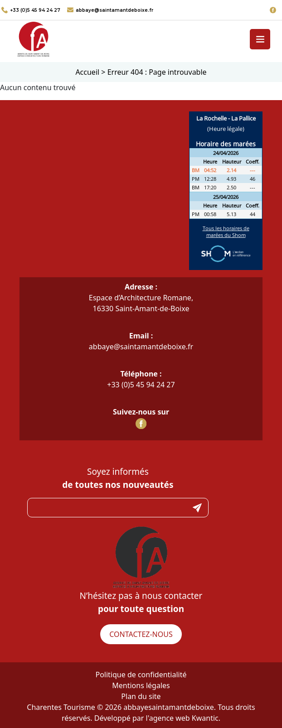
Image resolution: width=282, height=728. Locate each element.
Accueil (87, 72)
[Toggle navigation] (260, 39)
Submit (197, 507)
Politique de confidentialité (140, 675)
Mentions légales (141, 685)
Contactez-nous (140, 634)
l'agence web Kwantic (182, 718)
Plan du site (140, 696)
